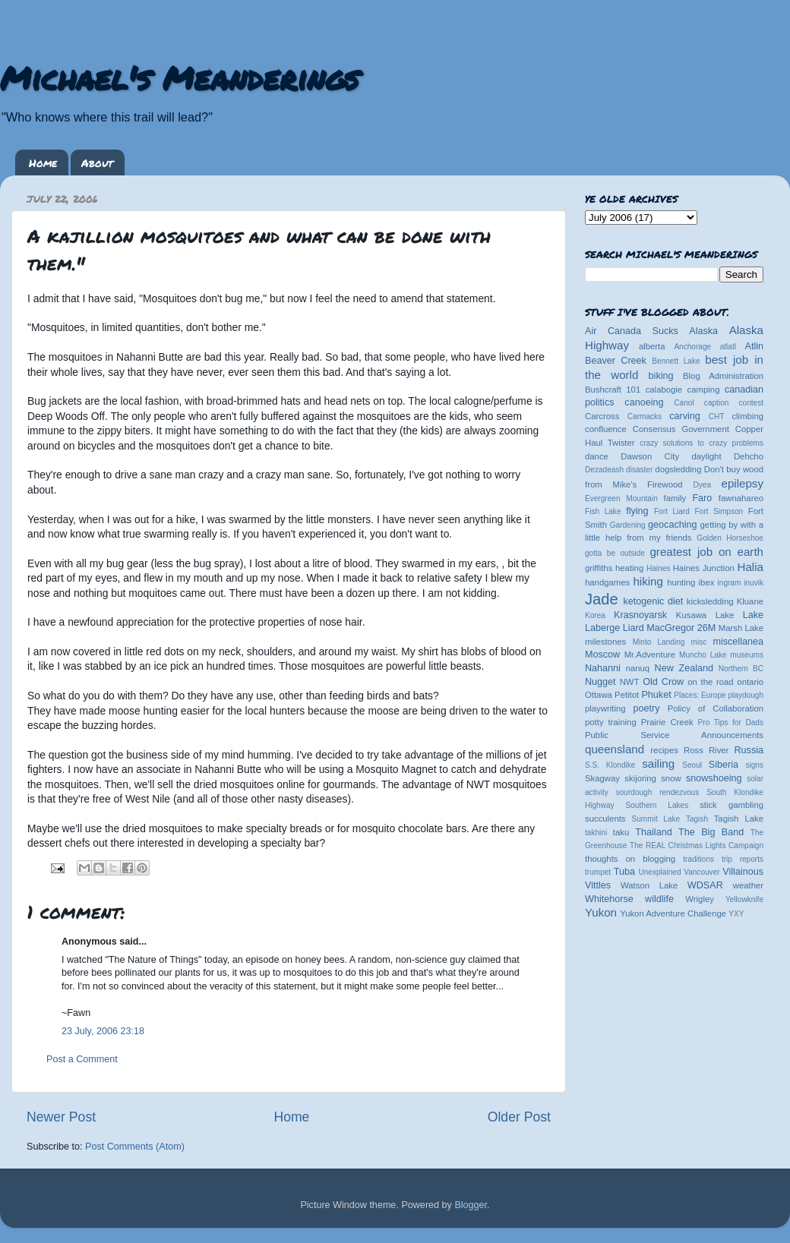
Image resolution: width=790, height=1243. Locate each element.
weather (748, 885)
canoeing (643, 402)
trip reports (742, 859)
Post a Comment (82, 1059)
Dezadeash (604, 469)
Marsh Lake (741, 628)
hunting (681, 582)
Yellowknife (744, 899)
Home (43, 162)
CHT (717, 416)
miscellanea (738, 641)
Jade (601, 599)
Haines (658, 568)
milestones (605, 641)
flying (637, 511)
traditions (698, 859)
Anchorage (692, 346)
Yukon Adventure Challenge (673, 913)
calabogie (664, 389)
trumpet (598, 872)
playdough (745, 695)
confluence (606, 429)
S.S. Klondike (610, 765)
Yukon (601, 912)
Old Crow (663, 682)
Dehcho (748, 456)
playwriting (605, 708)
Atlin (754, 346)
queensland (614, 749)
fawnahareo (741, 498)
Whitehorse (609, 899)
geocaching (672, 524)
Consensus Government (681, 429)
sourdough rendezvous (658, 792)
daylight (706, 456)
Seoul (692, 765)
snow (671, 778)
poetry (646, 708)
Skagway (602, 778)
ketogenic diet (653, 601)
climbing (747, 416)
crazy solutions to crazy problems (701, 443)
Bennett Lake (676, 361)
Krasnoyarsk (640, 615)
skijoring (640, 778)
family (675, 498)
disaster (639, 469)
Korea (595, 615)
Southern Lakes (657, 805)
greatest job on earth (706, 551)
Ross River (706, 750)
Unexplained (659, 872)
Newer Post (61, 1117)
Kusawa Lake (705, 615)
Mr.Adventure (649, 654)
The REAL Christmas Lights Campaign (696, 845)
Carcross (602, 416)
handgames (607, 582)
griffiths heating (614, 568)
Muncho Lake (702, 655)
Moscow (602, 654)
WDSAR (705, 885)
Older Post (519, 1117)
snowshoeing (714, 778)
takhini (596, 832)
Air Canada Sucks (631, 331)
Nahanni (603, 668)
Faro (702, 498)
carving (684, 416)
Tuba (624, 871)
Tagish (697, 819)
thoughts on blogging (630, 858)
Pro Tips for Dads (730, 722)
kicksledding (710, 601)
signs (754, 765)
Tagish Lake (738, 818)
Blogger (470, 1205)
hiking (647, 581)
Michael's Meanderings (179, 77)
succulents (605, 818)
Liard (633, 628)
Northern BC (741, 668)
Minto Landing (659, 642)
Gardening (628, 525)
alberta (652, 346)
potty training (611, 722)
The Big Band (711, 832)
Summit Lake (656, 819)
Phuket (656, 694)
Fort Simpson (718, 511)
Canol (684, 403)
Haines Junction (704, 568)
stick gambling (731, 804)
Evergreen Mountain (621, 498)
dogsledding (678, 469)
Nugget (600, 682)
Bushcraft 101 (612, 389)
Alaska (703, 331)
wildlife (659, 899)
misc (699, 642)
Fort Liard (672, 511)
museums (746, 655)
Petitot (627, 694)
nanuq (638, 668)
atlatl (728, 346)
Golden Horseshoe (730, 538)
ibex (707, 582)
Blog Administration (723, 375)
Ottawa (598, 694)
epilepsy (742, 483)
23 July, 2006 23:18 (103, 1031)
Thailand (653, 832)
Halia (750, 566)
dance (596, 456)
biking (661, 376)
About (97, 162)
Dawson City (650, 456)
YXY (736, 914)
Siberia (723, 764)
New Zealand (684, 668)
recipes (664, 750)
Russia (749, 750)
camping (703, 389)
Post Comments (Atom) (135, 1146)
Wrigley (699, 899)
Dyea (703, 485)
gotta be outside (615, 553)
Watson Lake (649, 885)
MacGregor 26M (681, 628)
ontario (750, 681)
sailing (658, 763)
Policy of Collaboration (715, 708)
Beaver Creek (615, 360)
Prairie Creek (667, 722)
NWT (630, 681)
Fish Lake (603, 511)
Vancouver (701, 872)
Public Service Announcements (674, 735)
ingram (729, 583)
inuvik (753, 583)
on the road (710, 681)
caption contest (733, 403)
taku (621, 832)
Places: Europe (699, 695)
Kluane (750, 601)
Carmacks (644, 416)
